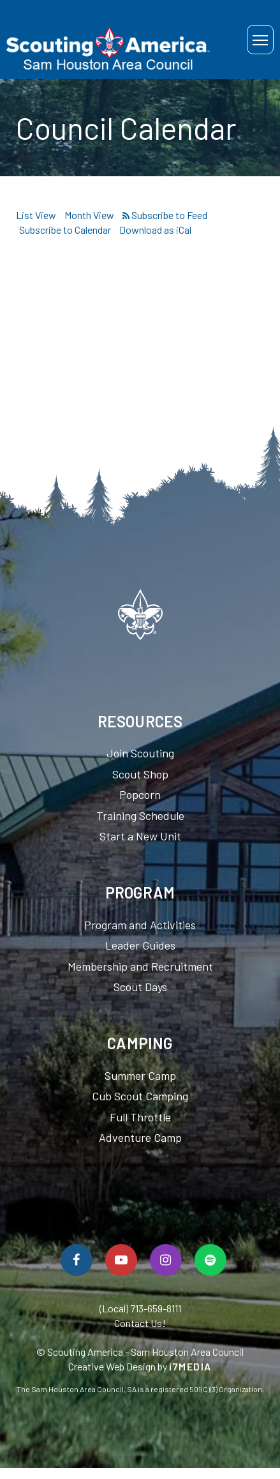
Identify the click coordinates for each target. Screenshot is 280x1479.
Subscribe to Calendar (65, 230)
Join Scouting (140, 753)
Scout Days (140, 987)
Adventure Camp (140, 1137)
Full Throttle (140, 1117)
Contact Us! (140, 1323)
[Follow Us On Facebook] (76, 1260)
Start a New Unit (140, 836)
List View (36, 215)
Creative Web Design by (140, 1366)
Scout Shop (140, 774)
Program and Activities (140, 925)
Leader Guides (140, 945)
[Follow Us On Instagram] (166, 1260)
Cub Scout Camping (140, 1096)
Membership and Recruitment (140, 966)
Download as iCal (155, 230)
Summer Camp (140, 1075)
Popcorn (140, 794)
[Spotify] (210, 1260)
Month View (89, 215)
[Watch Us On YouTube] (121, 1260)
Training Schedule (140, 815)
